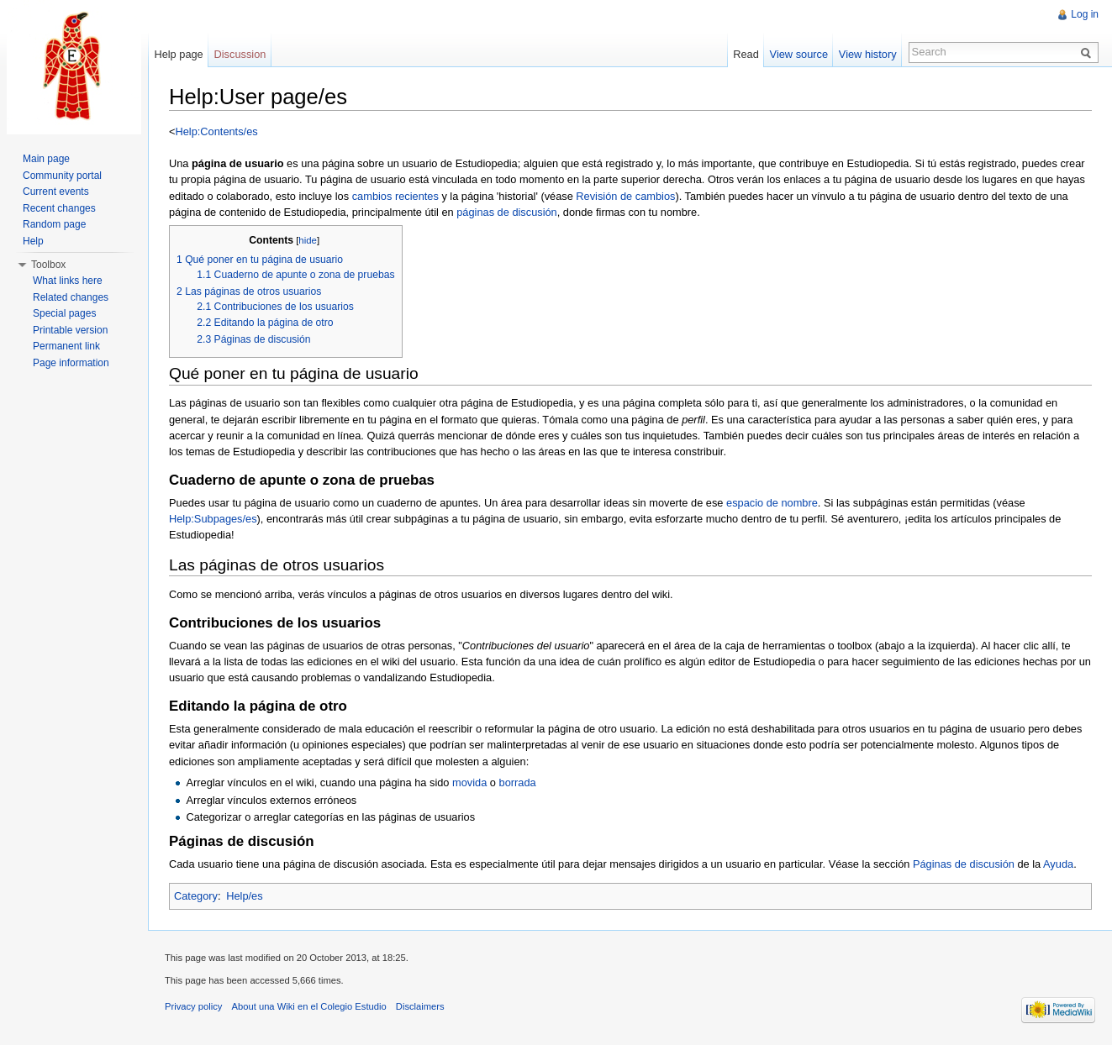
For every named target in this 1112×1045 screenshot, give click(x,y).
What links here (68, 280)
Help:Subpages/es (213, 518)
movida (469, 782)
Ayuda (1058, 864)
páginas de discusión (506, 212)
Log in (1085, 14)
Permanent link (66, 346)
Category (196, 896)
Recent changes (59, 208)
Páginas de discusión (964, 864)
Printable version (70, 330)
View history (868, 54)
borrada (517, 782)
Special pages (64, 313)
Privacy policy (193, 1006)
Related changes (70, 297)
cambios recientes (395, 196)
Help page (178, 54)
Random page (54, 224)
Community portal (62, 175)
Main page (46, 159)
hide (307, 240)
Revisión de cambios (625, 196)
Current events (56, 191)
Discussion (240, 54)
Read (746, 54)
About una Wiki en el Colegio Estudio (309, 1006)
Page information (71, 363)
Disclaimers (420, 1006)
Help (33, 241)
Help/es (244, 896)
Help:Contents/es (216, 131)
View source (799, 54)
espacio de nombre (772, 502)
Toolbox (48, 264)
